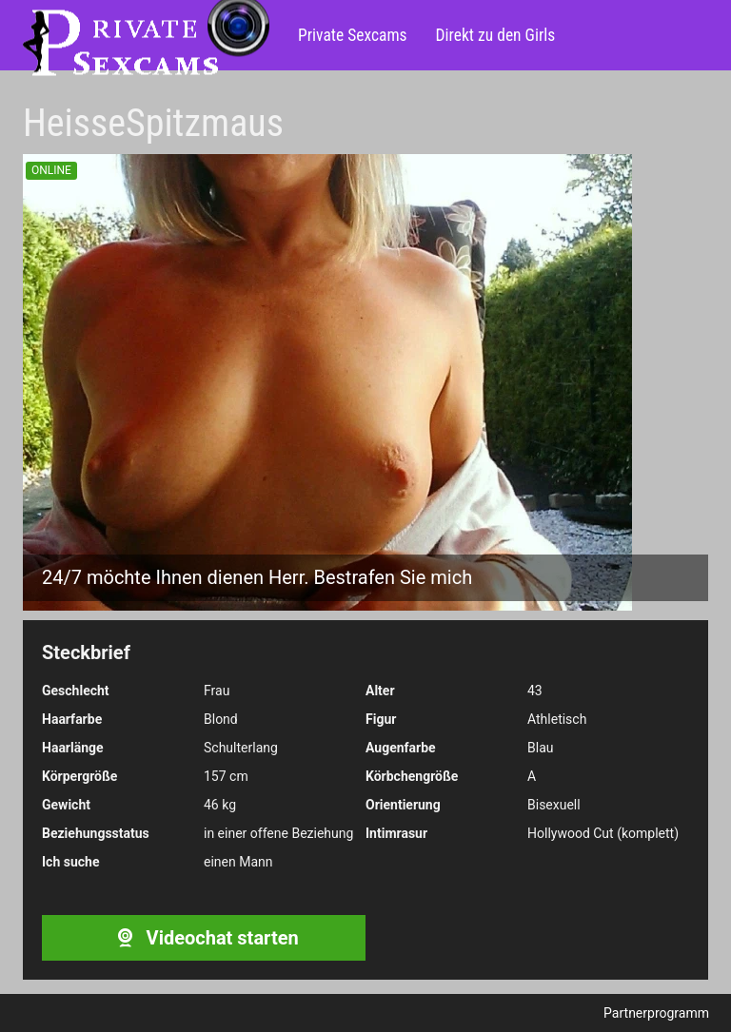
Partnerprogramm (656, 1013)
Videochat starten (203, 937)
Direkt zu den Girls (496, 35)
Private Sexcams (352, 35)
